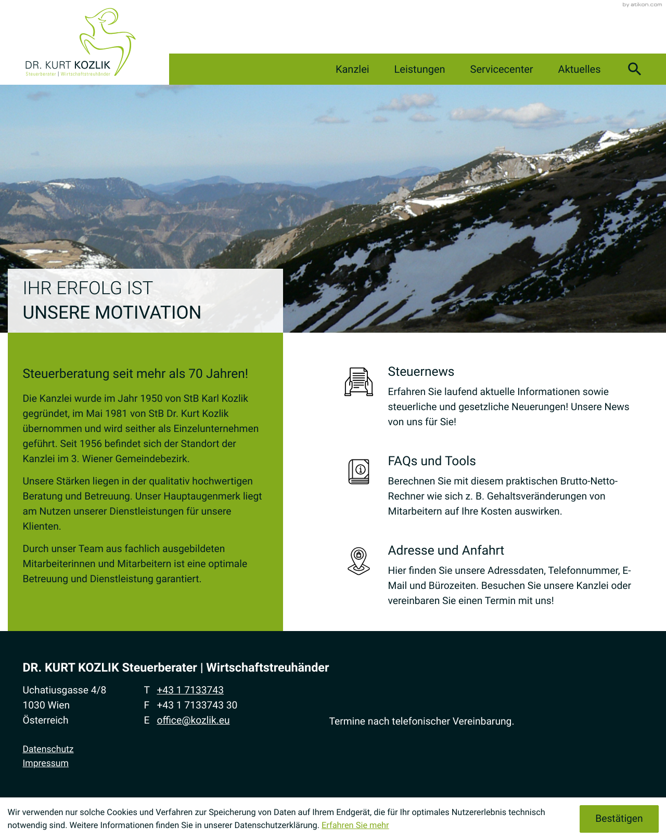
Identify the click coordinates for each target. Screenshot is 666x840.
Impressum (45, 763)
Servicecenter (491, 69)
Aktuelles (574, 69)
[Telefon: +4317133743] (190, 690)
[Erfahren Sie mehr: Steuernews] (494, 400)
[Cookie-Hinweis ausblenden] (619, 818)
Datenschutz (47, 749)
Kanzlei (332, 69)
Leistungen (404, 69)
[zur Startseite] (80, 42)
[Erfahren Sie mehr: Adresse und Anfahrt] (494, 579)
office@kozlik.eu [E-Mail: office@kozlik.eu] (193, 720)
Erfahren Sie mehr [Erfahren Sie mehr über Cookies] (355, 825)
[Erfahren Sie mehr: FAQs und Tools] (494, 489)
